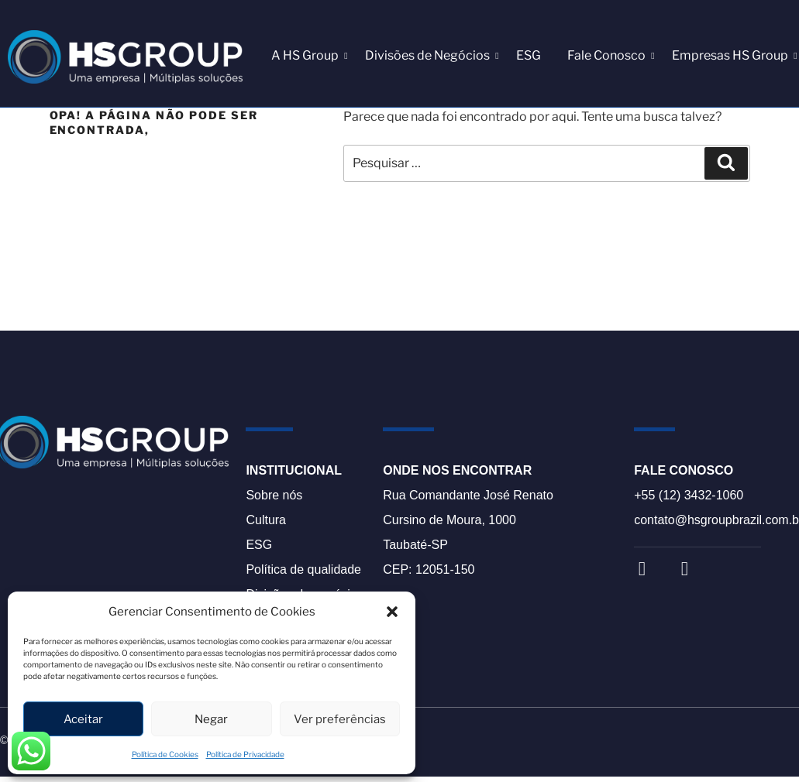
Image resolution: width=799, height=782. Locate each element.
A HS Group (307, 55)
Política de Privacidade (245, 754)
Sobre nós (274, 495)
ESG (528, 55)
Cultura (266, 519)
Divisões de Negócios (430, 55)
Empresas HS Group (733, 55)
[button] (392, 611)
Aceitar (83, 719)
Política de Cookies (165, 754)
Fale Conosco (609, 55)
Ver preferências (340, 719)
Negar (211, 719)
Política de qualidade (303, 569)
